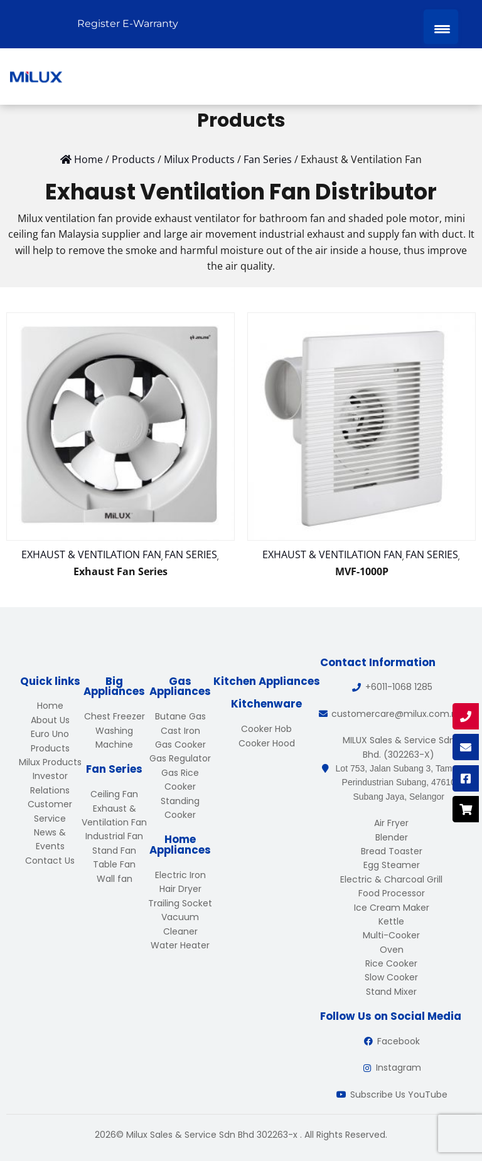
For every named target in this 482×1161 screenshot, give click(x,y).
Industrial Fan (114, 836)
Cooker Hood (266, 743)
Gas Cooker (180, 744)
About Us (50, 720)
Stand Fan (114, 850)
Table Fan (114, 864)
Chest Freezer (114, 716)
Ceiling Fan (114, 794)
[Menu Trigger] (441, 26)
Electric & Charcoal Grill (391, 879)
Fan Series (190, 554)
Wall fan (114, 878)
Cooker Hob (266, 729)
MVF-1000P (361, 571)
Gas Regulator (180, 758)
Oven (392, 949)
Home (50, 705)
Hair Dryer (180, 889)
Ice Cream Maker (391, 907)
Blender (391, 837)
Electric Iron (180, 875)
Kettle (391, 921)
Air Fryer (391, 823)
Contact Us (50, 860)
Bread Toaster (391, 851)
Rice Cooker (391, 963)
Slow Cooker (391, 977)
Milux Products (50, 762)
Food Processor (391, 893)
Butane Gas (180, 716)
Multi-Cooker (391, 935)
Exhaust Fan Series (120, 571)
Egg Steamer (391, 865)
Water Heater (180, 945)
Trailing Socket (180, 903)
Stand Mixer (391, 991)
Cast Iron (180, 730)
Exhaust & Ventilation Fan (91, 554)
